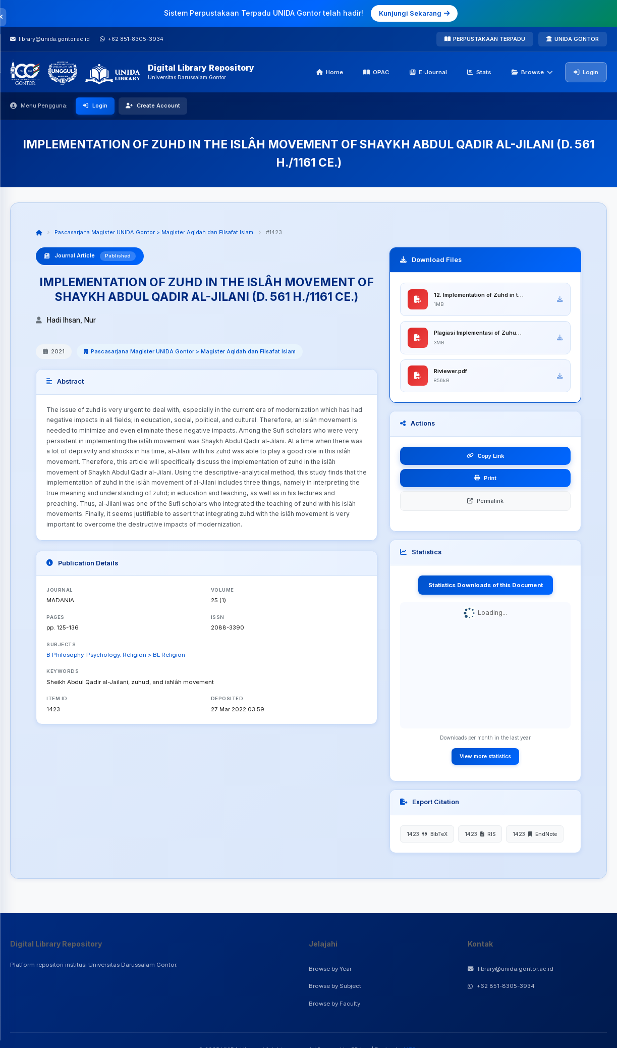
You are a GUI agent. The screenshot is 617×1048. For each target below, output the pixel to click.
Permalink (485, 501)
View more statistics (485, 757)
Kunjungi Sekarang (414, 13)
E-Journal (428, 72)
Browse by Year (330, 968)
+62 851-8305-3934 (501, 985)
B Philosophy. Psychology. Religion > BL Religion (115, 654)
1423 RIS (480, 834)
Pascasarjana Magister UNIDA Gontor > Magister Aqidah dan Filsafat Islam (153, 232)
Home (329, 72)
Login (586, 72)
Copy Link (485, 456)
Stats (479, 72)
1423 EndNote (535, 834)
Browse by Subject (335, 985)
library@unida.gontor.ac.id (510, 968)
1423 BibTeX (427, 834)
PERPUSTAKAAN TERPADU (484, 38)
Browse (532, 72)
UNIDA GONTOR (572, 38)
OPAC (376, 72)
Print (485, 479)
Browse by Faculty (334, 1003)
